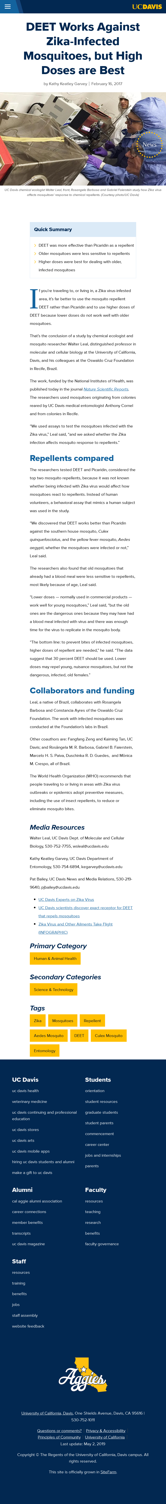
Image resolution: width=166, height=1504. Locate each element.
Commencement (99, 1134)
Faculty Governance (102, 1244)
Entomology (44, 1051)
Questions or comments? (59, 1431)
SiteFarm (108, 1472)
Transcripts (21, 1233)
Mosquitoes (62, 1021)
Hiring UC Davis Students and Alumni (43, 1162)
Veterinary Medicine (29, 1101)
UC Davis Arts (23, 1140)
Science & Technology (53, 989)
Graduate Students (101, 1112)
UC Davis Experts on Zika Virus (66, 899)
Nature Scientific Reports (106, 389)
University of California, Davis (47, 1413)
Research (93, 1222)
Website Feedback (28, 1326)
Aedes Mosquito (49, 1035)
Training (18, 1283)
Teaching (93, 1212)
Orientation (94, 1091)
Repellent (92, 1021)
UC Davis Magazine (28, 1244)
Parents (92, 1166)
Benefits (92, 1233)
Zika (38, 1021)
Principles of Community (59, 1437)
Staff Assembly (25, 1315)
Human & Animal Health (55, 958)
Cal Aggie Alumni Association (37, 1201)
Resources (94, 1201)
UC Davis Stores (25, 1129)
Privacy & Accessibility (105, 1431)
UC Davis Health (25, 1091)
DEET (79, 1035)
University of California (105, 1437)
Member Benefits (27, 1222)
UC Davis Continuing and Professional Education (44, 1115)
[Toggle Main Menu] (7, 6)
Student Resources (101, 1101)
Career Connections (29, 1212)
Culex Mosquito (109, 1035)
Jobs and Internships (103, 1155)
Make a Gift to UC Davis (32, 1172)
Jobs (16, 1304)
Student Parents (99, 1123)
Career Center (97, 1144)
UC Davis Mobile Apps (31, 1151)
